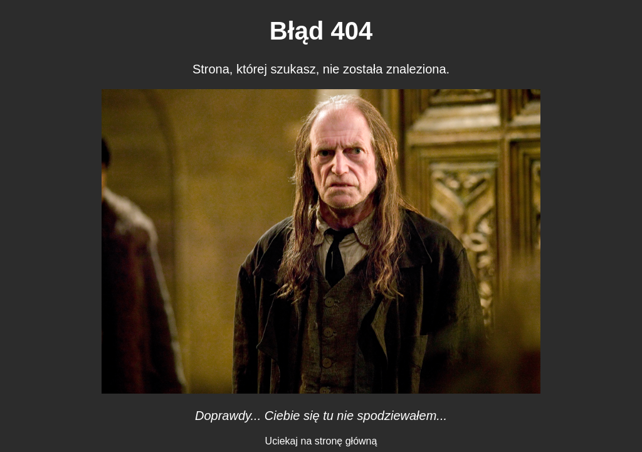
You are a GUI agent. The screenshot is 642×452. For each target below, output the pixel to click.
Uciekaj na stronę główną (321, 441)
